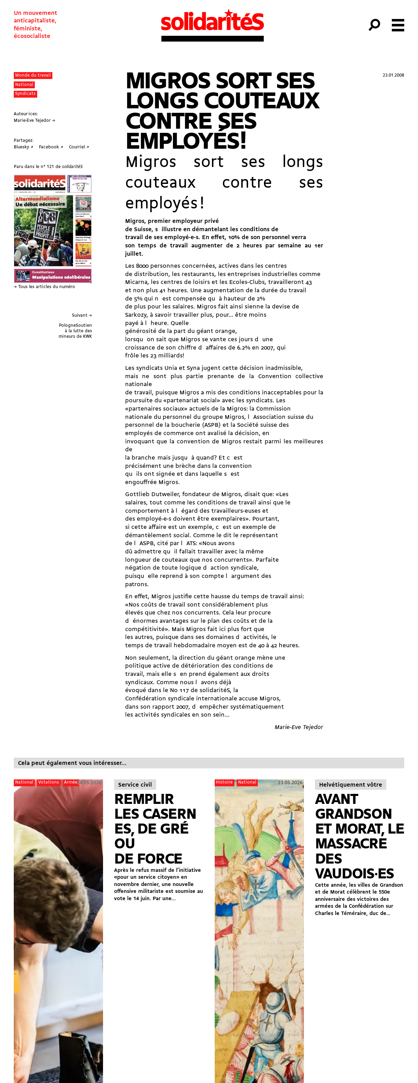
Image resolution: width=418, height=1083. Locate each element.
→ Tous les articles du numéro (44, 287)
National (24, 84)
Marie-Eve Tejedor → (34, 120)
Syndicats (25, 93)
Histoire (224, 782)
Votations (48, 782)
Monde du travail (33, 75)
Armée (70, 782)
